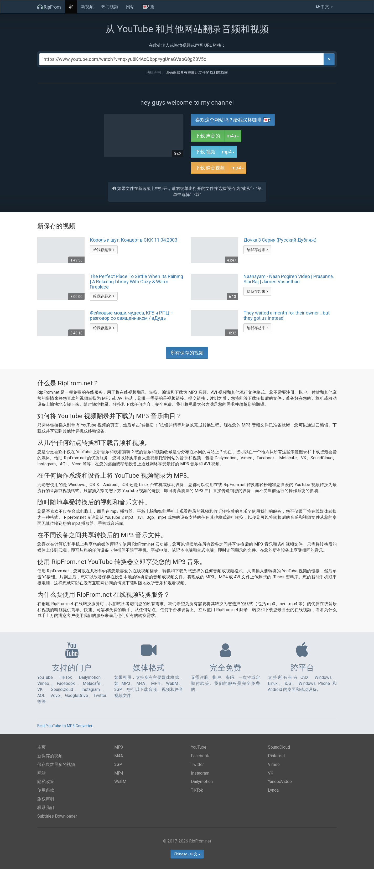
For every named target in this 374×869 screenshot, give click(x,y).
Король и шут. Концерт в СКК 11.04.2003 (133, 240)
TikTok (197, 790)
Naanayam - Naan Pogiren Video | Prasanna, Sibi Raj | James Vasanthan (288, 279)
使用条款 (45, 790)
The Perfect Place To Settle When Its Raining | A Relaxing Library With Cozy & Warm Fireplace (136, 281)
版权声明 (45, 798)
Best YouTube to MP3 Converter (64, 726)
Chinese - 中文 (187, 854)
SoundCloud (279, 747)
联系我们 (45, 807)
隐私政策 (45, 781)
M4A (118, 755)
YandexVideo (280, 781)
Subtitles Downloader (57, 816)
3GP (118, 764)
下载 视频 (205, 151)
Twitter (197, 764)
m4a (234, 135)
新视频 (87, 6)
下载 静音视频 (210, 167)
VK (270, 773)
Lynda (273, 790)
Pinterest (276, 755)
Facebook (200, 755)
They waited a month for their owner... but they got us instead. (286, 315)
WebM (120, 781)
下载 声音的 (207, 135)
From (49, 7)
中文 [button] (324, 6)
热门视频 (109, 6)
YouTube (198, 747)
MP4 (118, 773)
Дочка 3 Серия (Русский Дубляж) (279, 240)
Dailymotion (202, 781)
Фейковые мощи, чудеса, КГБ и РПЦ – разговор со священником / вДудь (131, 315)
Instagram (200, 773)
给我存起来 (103, 250)
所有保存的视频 (187, 352)
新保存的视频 (50, 755)
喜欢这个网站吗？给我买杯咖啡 (233, 120)
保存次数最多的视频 (56, 764)
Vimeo (274, 764)
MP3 (118, 747)
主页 (41, 747)
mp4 (229, 151)
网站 (130, 6)
